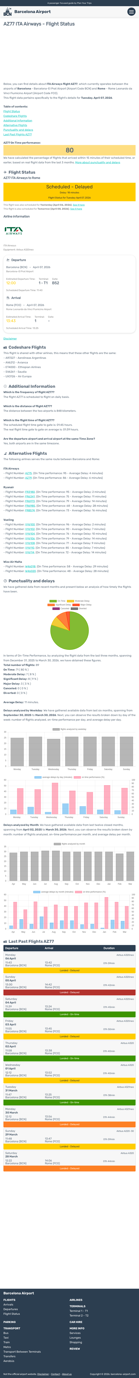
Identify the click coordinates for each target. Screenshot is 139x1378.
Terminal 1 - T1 (79, 1311)
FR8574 (30, 510)
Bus (5, 1333)
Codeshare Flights (15, 116)
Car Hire (76, 1322)
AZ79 (28, 477)
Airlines (76, 1300)
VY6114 (29, 552)
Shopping (76, 1342)
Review (75, 1348)
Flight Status (11, 111)
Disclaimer (43, 1374)
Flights (9, 1300)
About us (67, 1374)
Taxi (6, 1337)
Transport (11, 1328)
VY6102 (30, 529)
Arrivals (8, 1304)
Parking (9, 1322)
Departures (10, 1309)
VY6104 (30, 533)
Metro (7, 1347)
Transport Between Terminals (22, 1351)
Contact (55, 1374)
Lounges (75, 1337)
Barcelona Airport (32, 12)
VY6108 (30, 543)
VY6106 (30, 538)
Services (75, 1333)
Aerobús (8, 1361)
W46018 (30, 566)
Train (6, 1342)
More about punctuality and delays (97, 162)
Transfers (9, 1356)
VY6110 (29, 547)
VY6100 (30, 524)
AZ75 (28, 473)
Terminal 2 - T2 (79, 1315)
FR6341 (30, 496)
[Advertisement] (69, 54)
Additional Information (17, 120)
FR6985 (30, 505)
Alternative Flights (15, 125)
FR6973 (30, 501)
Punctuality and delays (18, 129)
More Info (77, 1328)
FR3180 (30, 492)
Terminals (78, 1306)
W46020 (30, 571)
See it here (79, 204)
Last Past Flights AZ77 (17, 134)
